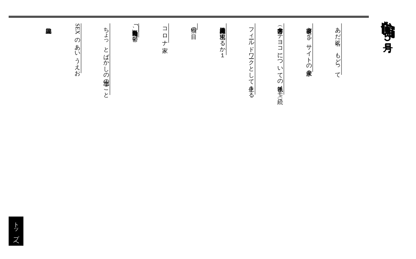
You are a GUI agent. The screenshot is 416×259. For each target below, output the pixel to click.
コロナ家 (165, 33)
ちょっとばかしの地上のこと (106, 59)
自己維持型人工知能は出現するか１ (223, 39)
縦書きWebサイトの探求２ (309, 47)
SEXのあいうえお (78, 48)
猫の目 (194, 26)
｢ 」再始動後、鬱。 (135, 30)
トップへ (16, 231)
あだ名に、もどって (338, 49)
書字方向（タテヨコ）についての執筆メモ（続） (280, 59)
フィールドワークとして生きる (252, 59)
